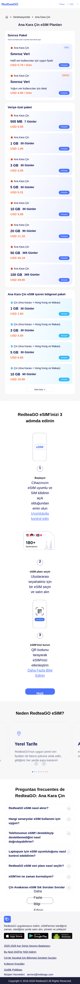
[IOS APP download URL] (16, 936)
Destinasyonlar (21, 17)
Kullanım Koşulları (14, 963)
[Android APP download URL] (40, 936)
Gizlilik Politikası (13, 969)
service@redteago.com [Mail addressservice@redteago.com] (40, 974)
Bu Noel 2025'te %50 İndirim (20, 951)
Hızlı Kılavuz (40, 693)
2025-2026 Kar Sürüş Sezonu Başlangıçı (27, 945)
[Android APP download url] (62, 936)
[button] (36, 764)
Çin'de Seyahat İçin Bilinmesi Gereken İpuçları (30, 957)
